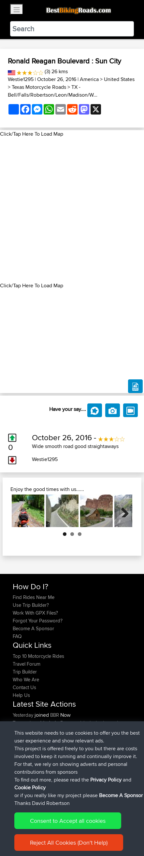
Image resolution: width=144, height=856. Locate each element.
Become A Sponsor (33, 628)
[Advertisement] (72, 210)
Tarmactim (24, 722)
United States (119, 79)
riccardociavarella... (32, 738)
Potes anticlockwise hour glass (92, 722)
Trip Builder (25, 671)
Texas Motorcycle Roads (39, 87)
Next (122, 510)
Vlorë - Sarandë (95, 754)
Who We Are (26, 679)
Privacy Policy (106, 813)
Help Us (21, 695)
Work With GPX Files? (35, 612)
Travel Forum (26, 663)
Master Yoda (26, 754)
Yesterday (24, 715)
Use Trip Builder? (31, 605)
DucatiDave (25, 746)
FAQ (17, 636)
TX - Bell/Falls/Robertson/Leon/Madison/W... (52, 91)
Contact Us (24, 687)
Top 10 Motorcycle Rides (38, 656)
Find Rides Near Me (33, 597)
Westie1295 (21, 79)
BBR (54, 715)
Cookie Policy (30, 821)
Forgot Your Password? (38, 620)
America (89, 79)
